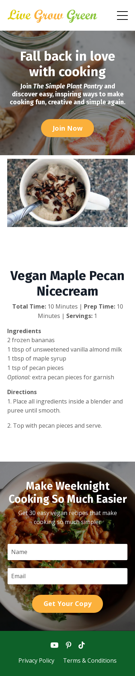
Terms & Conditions (90, 660)
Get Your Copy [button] (67, 603)
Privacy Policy (37, 660)
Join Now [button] (67, 128)
